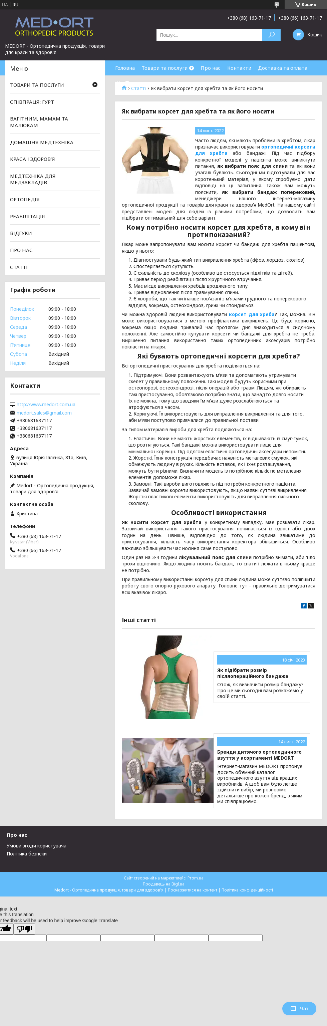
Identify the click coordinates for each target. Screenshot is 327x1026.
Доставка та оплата (282, 67)
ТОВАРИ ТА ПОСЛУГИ (37, 84)
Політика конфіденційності (247, 890)
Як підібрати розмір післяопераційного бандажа (252, 673)
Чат (299, 1009)
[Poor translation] (24, 929)
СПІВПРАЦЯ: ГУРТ (32, 101)
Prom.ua (196, 878)
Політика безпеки (27, 853)
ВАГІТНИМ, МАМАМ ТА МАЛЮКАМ (39, 122)
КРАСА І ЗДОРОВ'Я (32, 159)
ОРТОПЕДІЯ (25, 199)
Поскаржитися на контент (192, 890)
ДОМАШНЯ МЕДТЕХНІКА (41, 142)
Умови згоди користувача (36, 845)
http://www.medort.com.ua (46, 405)
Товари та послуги (164, 67)
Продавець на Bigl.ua (164, 884)
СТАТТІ (19, 266)
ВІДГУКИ (21, 233)
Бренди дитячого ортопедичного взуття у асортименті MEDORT (259, 755)
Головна (125, 67)
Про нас (211, 67)
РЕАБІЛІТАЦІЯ (27, 216)
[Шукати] (271, 35)
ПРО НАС (21, 250)
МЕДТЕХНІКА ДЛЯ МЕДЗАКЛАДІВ (33, 179)
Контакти (239, 67)
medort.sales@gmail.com (44, 413)
